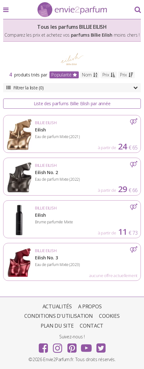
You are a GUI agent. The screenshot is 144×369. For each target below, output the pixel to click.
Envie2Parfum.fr (72, 10)
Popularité (64, 75)
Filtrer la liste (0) (72, 88)
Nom (89, 75)
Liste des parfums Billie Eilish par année (72, 103)
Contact (91, 325)
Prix (108, 75)
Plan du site (57, 325)
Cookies (109, 315)
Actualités (57, 306)
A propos (90, 306)
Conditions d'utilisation (58, 315)
